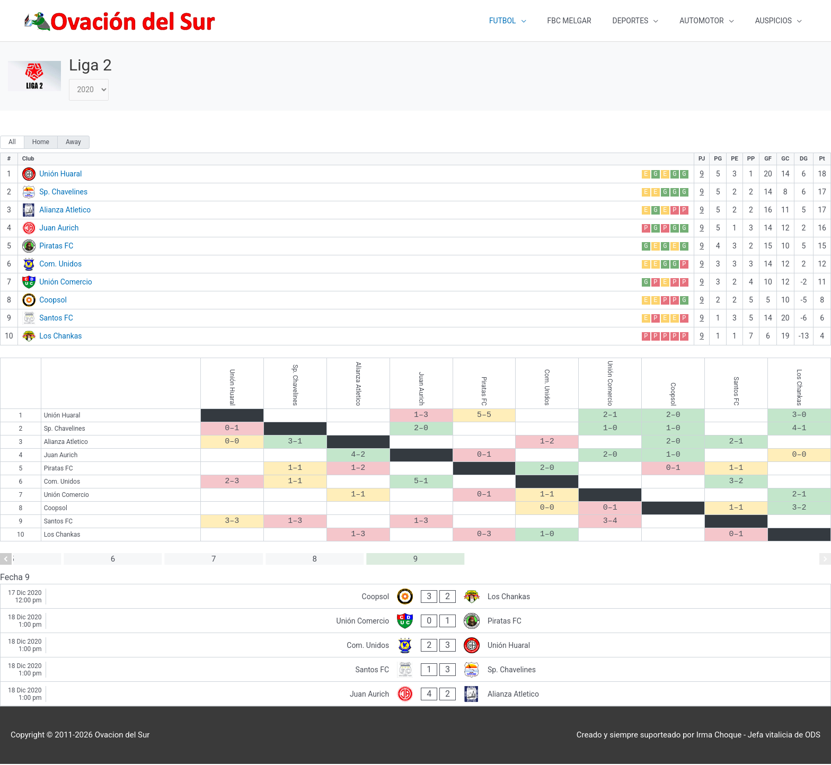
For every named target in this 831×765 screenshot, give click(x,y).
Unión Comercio (65, 283)
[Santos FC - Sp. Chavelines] (415, 671)
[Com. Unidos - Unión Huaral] (415, 647)
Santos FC (56, 319)
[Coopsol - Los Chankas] (415, 598)
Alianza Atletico (65, 211)
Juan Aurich (58, 229)
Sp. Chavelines (63, 193)
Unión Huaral (60, 175)
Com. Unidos (60, 265)
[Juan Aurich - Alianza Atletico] (415, 695)
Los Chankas (60, 337)
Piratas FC (56, 247)
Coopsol (53, 301)
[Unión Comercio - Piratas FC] (415, 622)
